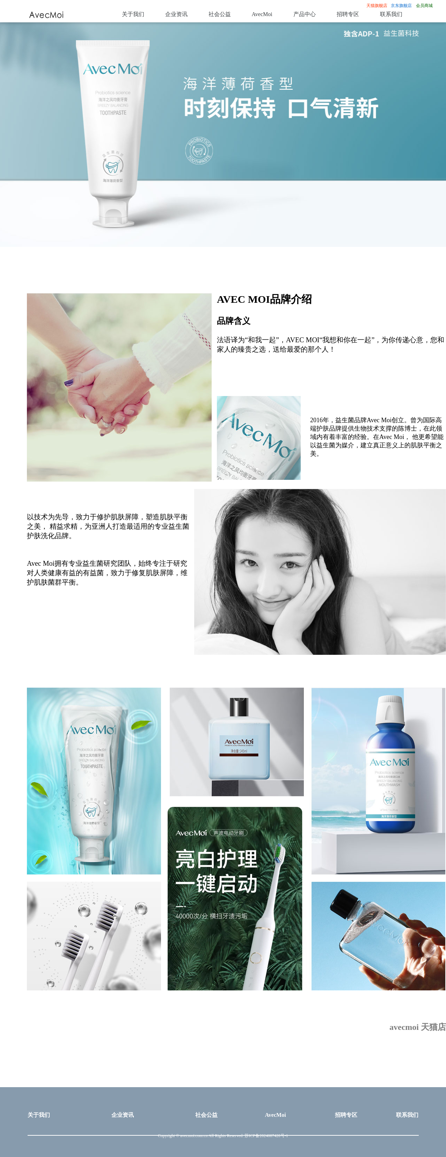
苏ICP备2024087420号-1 (266, 1136)
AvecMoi (262, 14)
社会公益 (220, 14)
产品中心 (304, 14)
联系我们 (391, 14)
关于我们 (133, 14)
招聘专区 (348, 14)
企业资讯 (176, 14)
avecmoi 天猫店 (417, 1027)
